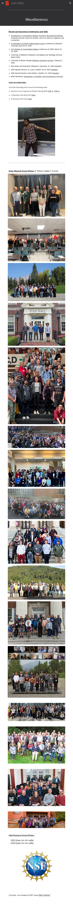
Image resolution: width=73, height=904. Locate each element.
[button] (2, 3)
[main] (36, 19)
